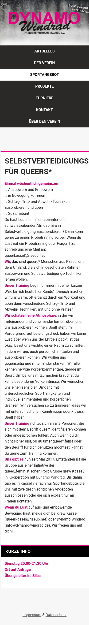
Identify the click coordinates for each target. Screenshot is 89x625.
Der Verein (44, 63)
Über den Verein (44, 121)
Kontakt (44, 110)
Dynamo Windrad (50, 477)
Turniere (44, 98)
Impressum (32, 615)
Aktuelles (44, 51)
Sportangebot (44, 74)
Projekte (44, 86)
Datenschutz (56, 615)
